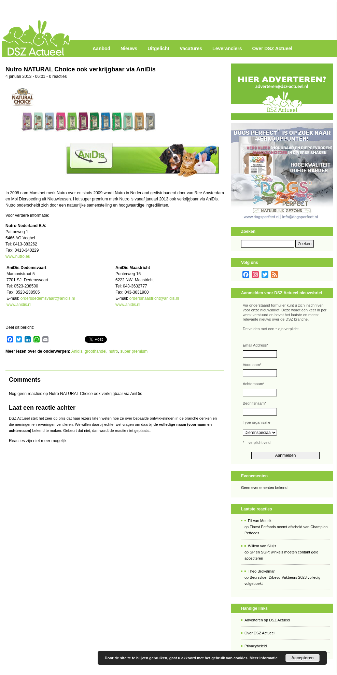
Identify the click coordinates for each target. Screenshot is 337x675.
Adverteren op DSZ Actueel (267, 620)
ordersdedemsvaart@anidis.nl (47, 298)
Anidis (77, 351)
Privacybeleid (255, 646)
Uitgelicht (158, 48)
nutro (113, 351)
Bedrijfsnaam (254, 403)
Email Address (255, 345)
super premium (134, 351)
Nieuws (129, 48)
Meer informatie (264, 658)
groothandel (95, 351)
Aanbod (101, 48)
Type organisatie (256, 422)
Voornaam (252, 365)
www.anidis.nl (18, 304)
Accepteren (302, 658)
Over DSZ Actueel (272, 48)
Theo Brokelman (262, 571)
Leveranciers (227, 48)
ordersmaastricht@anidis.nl (154, 298)
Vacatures (191, 48)
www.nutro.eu (17, 256)
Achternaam (254, 384)
